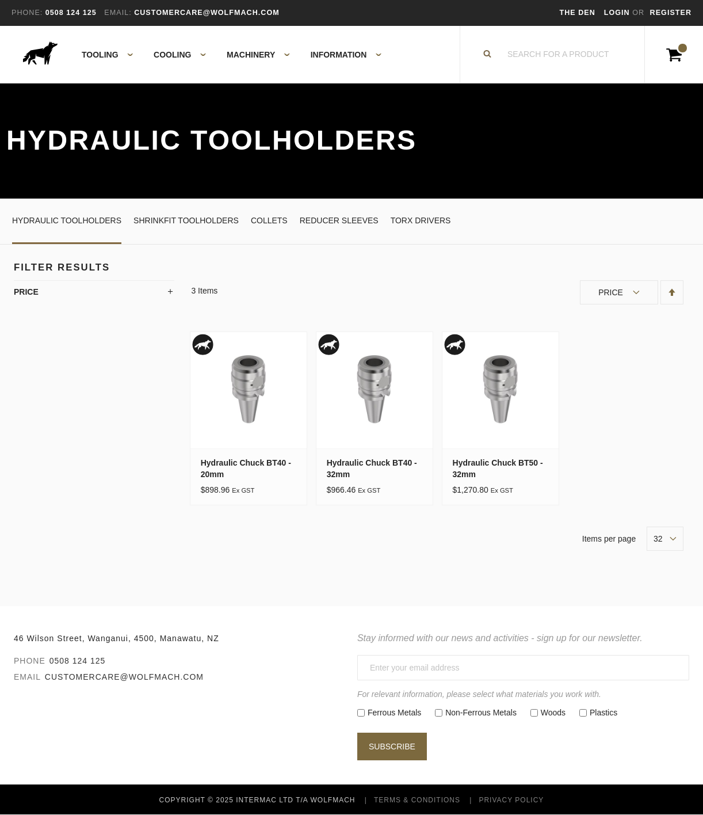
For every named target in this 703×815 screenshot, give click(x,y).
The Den (577, 13)
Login (618, 13)
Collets (269, 220)
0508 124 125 (77, 660)
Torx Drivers (421, 220)
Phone (29, 660)
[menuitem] (101, 54)
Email (27, 676)
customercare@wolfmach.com (124, 676)
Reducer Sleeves (339, 220)
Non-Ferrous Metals (481, 712)
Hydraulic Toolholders (66, 220)
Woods (553, 712)
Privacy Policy (511, 800)
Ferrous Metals (394, 712)
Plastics (603, 712)
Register (670, 13)
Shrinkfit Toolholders (186, 220)
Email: (117, 13)
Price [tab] (26, 291)
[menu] (228, 54)
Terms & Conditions (417, 800)
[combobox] (558, 54)
